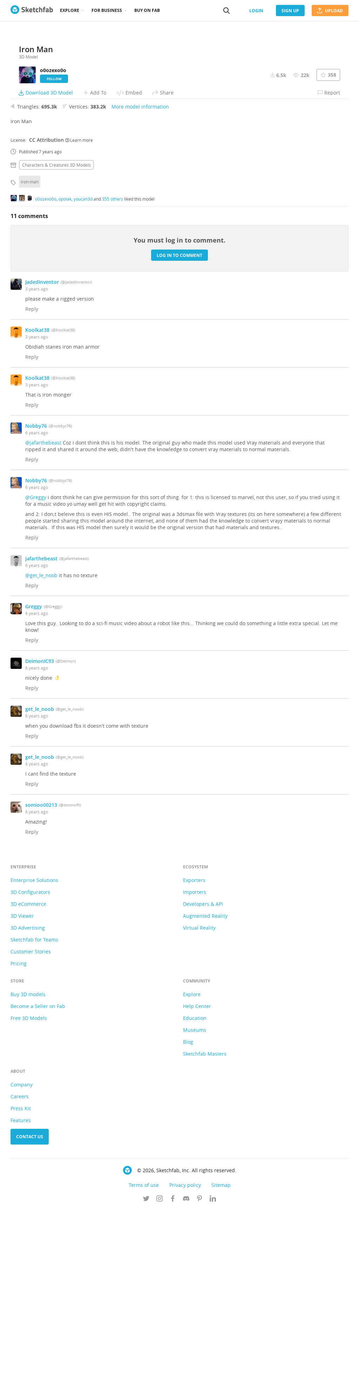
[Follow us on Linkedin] (213, 1388)
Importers (194, 1081)
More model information (140, 295)
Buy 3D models (28, 1183)
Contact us (29, 1326)
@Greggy (35, 686)
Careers (20, 1285)
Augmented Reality (205, 1104)
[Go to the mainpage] (32, 10)
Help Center (197, 1195)
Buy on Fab (147, 10)
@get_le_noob (41, 764)
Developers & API (203, 1093)
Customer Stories (31, 1140)
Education (194, 1207)
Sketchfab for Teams (34, 1128)
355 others (112, 387)
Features (21, 1309)
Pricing (19, 1152)
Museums (194, 1219)
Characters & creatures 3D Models (56, 354)
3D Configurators (30, 1081)
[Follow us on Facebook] (173, 1388)
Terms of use (144, 1374)
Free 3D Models (29, 1207)
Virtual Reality (199, 1116)
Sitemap (221, 1374)
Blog (188, 1230)
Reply (31, 498)
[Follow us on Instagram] (159, 1388)
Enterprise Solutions (34, 1069)
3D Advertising (28, 1116)
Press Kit (21, 1297)
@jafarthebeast (43, 631)
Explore (69, 10)
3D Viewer (22, 1104)
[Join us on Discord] (186, 1388)
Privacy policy (185, 1374)
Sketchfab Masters (204, 1242)
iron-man (30, 370)
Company (22, 1273)
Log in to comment (179, 444)
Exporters (194, 1069)
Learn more (79, 328)
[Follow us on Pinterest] (199, 1388)
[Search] (226, 10)
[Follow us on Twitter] (146, 1388)
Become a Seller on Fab (38, 1195)
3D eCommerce (28, 1093)
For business (107, 10)
